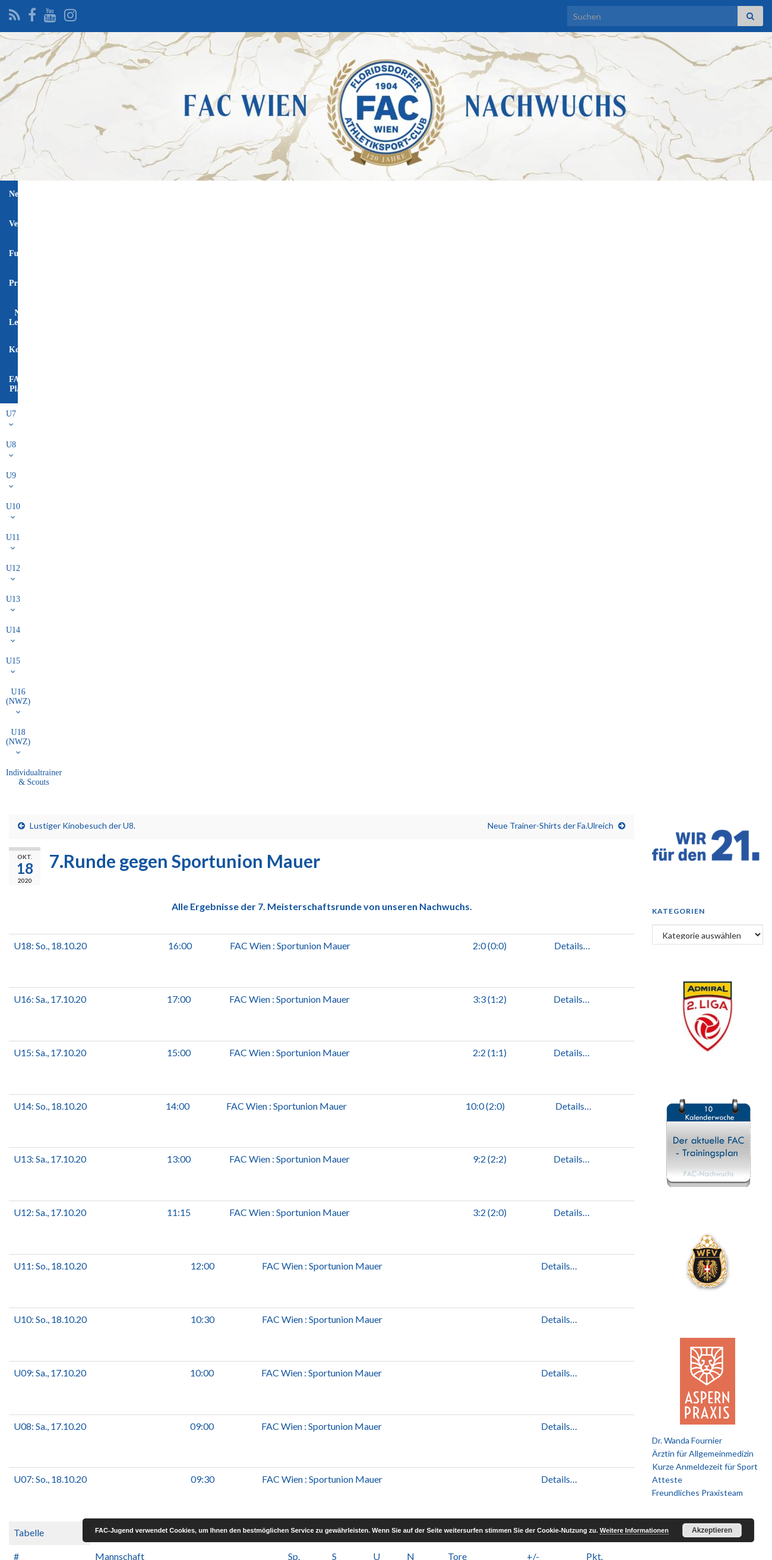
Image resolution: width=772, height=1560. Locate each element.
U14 (371, 221)
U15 (406, 221)
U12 (302, 221)
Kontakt (483, 194)
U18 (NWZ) (515, 221)
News (225, 194)
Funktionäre (320, 194)
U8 (169, 221)
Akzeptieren (712, 1530)
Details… (572, 384)
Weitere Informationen (634, 1530)
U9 (199, 221)
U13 (336, 221)
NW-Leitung (426, 194)
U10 (232, 221)
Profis (373, 194)
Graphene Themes (104, 1545)
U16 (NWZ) (454, 221)
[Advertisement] (386, 1414)
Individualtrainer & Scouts (597, 221)
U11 (267, 221)
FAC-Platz (537, 194)
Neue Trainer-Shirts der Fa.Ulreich (550, 265)
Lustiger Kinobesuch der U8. (82, 265)
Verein (266, 194)
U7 (138, 221)
